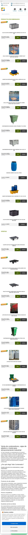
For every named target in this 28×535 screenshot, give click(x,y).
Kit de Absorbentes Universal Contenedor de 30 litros (14, 385)
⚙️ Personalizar (13, 530)
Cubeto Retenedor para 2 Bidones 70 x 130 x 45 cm (14, 196)
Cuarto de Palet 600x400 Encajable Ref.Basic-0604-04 (14, 245)
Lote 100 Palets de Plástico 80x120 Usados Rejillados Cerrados (14, 409)
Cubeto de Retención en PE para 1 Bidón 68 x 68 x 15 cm (14, 80)
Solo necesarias (14, 527)
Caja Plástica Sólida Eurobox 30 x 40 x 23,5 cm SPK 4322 (14, 220)
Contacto (15, 9)
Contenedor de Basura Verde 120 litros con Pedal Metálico (14, 339)
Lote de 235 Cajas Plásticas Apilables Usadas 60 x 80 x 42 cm (14, 315)
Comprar (23, 37)
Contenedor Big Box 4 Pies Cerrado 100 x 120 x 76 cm (14, 150)
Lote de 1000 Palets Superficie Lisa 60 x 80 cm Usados (14, 432)
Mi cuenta (20, 9)
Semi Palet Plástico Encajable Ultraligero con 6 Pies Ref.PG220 (14, 269)
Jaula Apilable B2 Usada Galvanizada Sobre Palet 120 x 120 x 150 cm (14, 103)
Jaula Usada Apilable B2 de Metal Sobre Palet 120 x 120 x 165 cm (14, 56)
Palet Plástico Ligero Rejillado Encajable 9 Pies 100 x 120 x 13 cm (14, 292)
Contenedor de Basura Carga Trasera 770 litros (14, 126)
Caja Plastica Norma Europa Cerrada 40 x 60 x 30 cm (14, 33)
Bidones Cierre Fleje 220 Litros (14, 172)
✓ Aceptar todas (14, 523)
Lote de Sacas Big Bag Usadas (14, 361)
